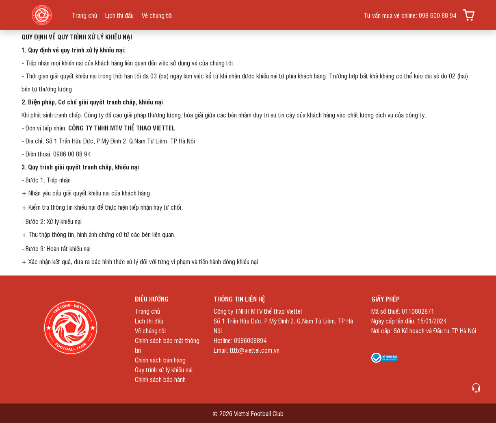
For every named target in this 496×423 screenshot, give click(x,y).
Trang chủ (84, 15)
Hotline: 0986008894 (240, 340)
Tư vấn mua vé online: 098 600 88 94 (410, 15)
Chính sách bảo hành (160, 379)
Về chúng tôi (157, 15)
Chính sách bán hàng (160, 359)
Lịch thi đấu (119, 15)
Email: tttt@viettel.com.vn (246, 349)
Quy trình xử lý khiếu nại (164, 369)
